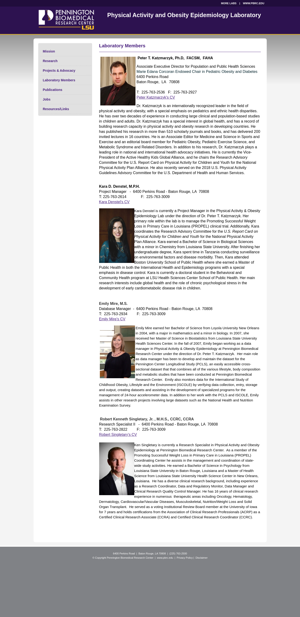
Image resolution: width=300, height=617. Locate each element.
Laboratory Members (59, 80)
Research (50, 61)
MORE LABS (228, 3)
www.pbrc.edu (165, 557)
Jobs (47, 99)
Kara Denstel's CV (114, 202)
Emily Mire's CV (112, 319)
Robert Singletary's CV (118, 435)
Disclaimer (201, 557)
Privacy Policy (185, 557)
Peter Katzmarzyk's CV (156, 97)
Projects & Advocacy (59, 70)
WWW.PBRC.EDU (253, 3)
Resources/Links (56, 109)
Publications (52, 90)
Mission (49, 51)
